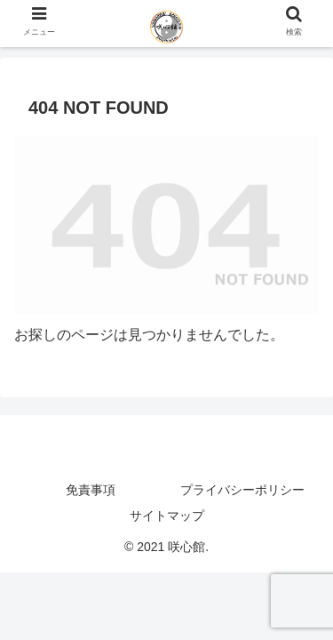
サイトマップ (167, 515)
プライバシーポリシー (242, 490)
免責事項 (90, 490)
